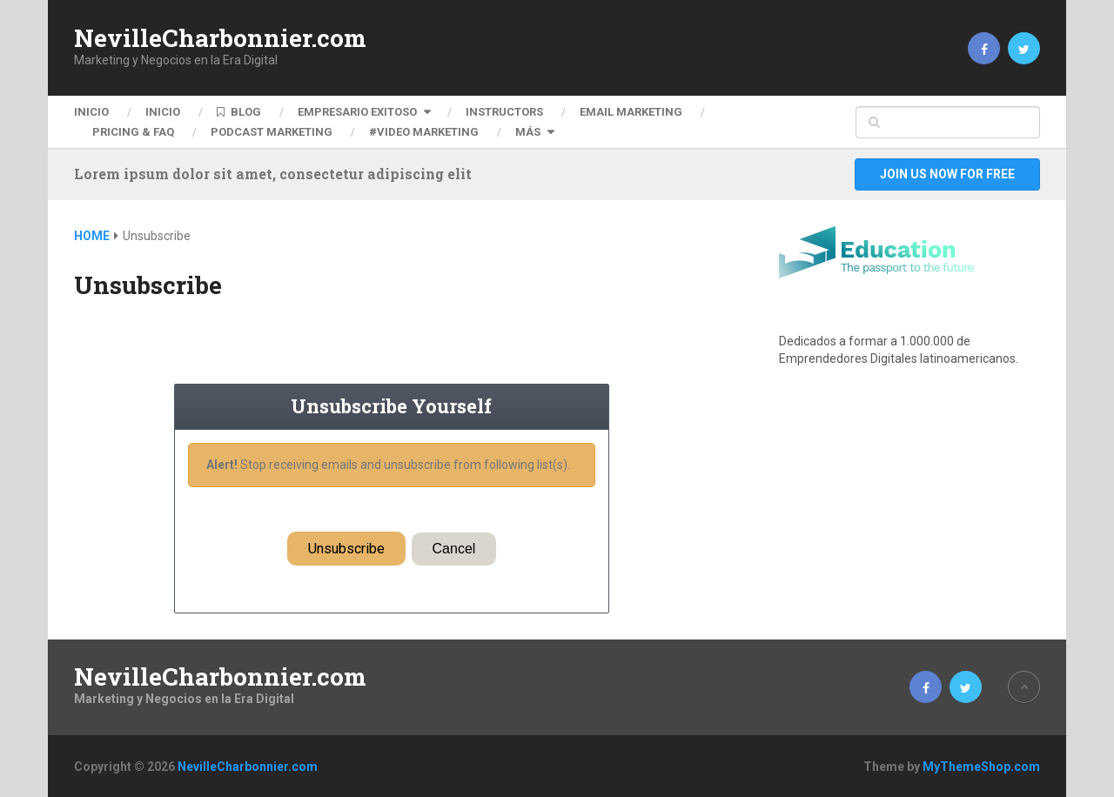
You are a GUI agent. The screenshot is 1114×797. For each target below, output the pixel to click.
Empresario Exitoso (357, 111)
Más (527, 131)
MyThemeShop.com (981, 767)
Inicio (91, 111)
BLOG (239, 111)
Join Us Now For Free (947, 174)
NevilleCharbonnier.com (220, 38)
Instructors (504, 111)
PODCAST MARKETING (271, 131)
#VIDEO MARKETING (424, 131)
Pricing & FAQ (133, 131)
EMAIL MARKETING (631, 111)
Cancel (454, 548)
